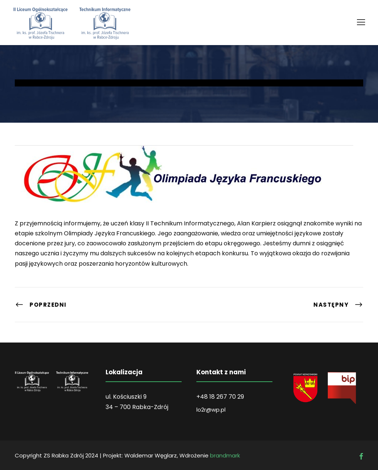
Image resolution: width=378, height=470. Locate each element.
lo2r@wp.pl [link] (211, 409)
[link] (361, 22)
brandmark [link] (225, 455)
